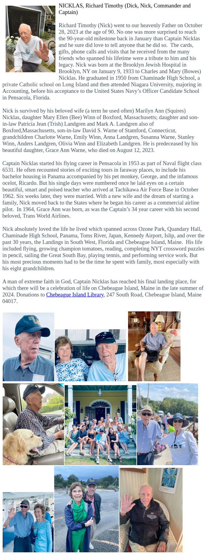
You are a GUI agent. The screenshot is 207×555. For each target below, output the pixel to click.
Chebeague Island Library (75, 294)
